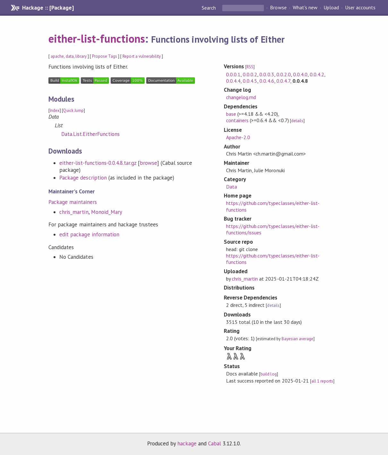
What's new (305, 7)
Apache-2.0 (238, 137)
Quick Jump (73, 110)
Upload (331, 7)
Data (231, 186)
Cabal (214, 443)
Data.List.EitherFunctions (90, 134)
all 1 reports (322, 381)
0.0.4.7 (283, 81)
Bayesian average (297, 338)
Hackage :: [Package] (47, 8)
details (297, 120)
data (70, 56)
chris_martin (73, 211)
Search (209, 7)
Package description (82, 177)
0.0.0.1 (233, 74)
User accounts (360, 7)
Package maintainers (72, 202)
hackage (187, 443)
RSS (250, 67)
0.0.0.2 (250, 74)
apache (57, 56)
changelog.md (241, 97)
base (231, 114)
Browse (278, 7)
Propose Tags (104, 56)
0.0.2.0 (283, 74)
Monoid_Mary (106, 211)
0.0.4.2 (317, 74)
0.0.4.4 (233, 81)
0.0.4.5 (250, 81)
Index (55, 110)
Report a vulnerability (141, 56)
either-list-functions (96, 38)
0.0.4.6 (266, 81)
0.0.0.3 (266, 74)
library (81, 56)
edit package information (89, 234)
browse (148, 162)
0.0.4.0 (300, 74)
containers (237, 120)
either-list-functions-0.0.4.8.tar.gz (97, 162)
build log (268, 374)
